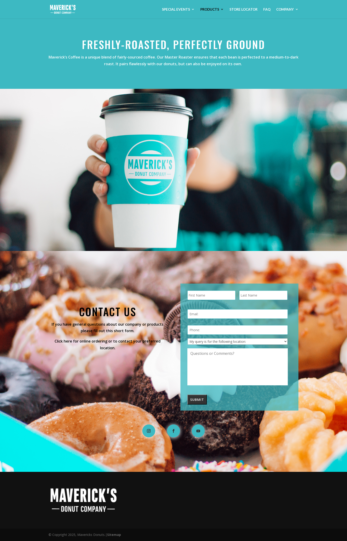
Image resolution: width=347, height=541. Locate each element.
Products (209, 9)
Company (285, 9)
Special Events (176, 9)
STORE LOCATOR (243, 9)
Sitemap (114, 534)
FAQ (266, 9)
